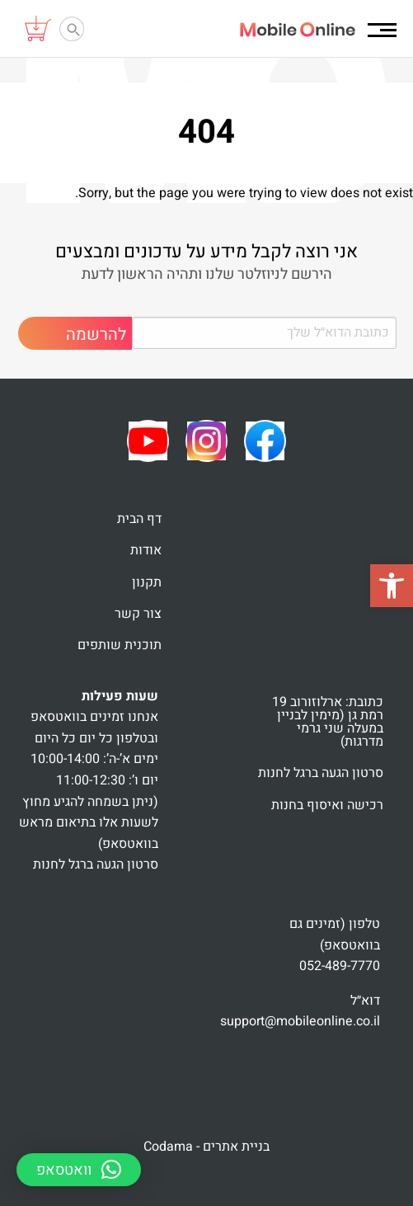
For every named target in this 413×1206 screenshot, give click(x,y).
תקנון (147, 582)
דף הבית (139, 519)
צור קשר (138, 614)
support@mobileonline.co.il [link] (300, 1021)
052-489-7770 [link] (339, 966)
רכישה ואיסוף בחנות (327, 805)
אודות (146, 550)
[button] (391, 585)
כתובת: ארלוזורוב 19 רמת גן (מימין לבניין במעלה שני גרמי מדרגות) (327, 721)
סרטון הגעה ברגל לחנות (320, 773)
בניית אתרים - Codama (206, 1147)
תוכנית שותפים (119, 645)
